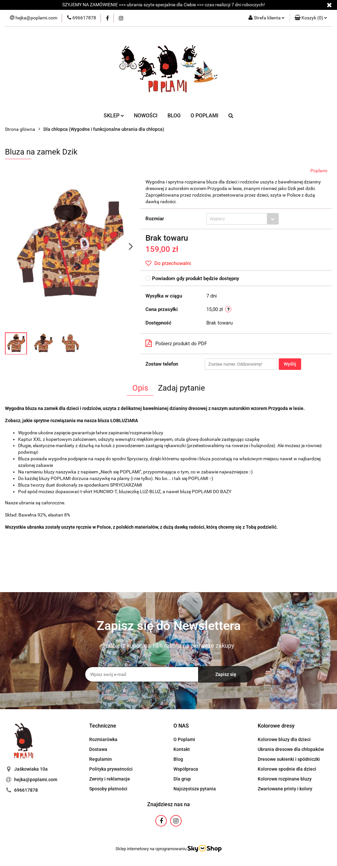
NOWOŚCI (146, 115)
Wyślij (290, 364)
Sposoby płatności (108, 788)
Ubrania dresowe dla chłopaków (291, 749)
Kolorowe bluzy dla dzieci (284, 739)
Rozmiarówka (103, 739)
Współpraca (185, 769)
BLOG (174, 115)
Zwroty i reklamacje (109, 779)
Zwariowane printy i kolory (285, 788)
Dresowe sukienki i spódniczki (289, 759)
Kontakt (181, 749)
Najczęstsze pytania (194, 788)
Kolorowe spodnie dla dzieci (287, 769)
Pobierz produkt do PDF (176, 343)
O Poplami (184, 739)
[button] (311, 18)
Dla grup (182, 779)
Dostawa (98, 749)
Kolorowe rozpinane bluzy (285, 779)
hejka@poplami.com (35, 779)
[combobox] (242, 219)
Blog (178, 759)
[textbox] (237, 218)
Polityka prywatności (111, 769)
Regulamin (100, 759)
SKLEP (114, 115)
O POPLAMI (205, 115)
